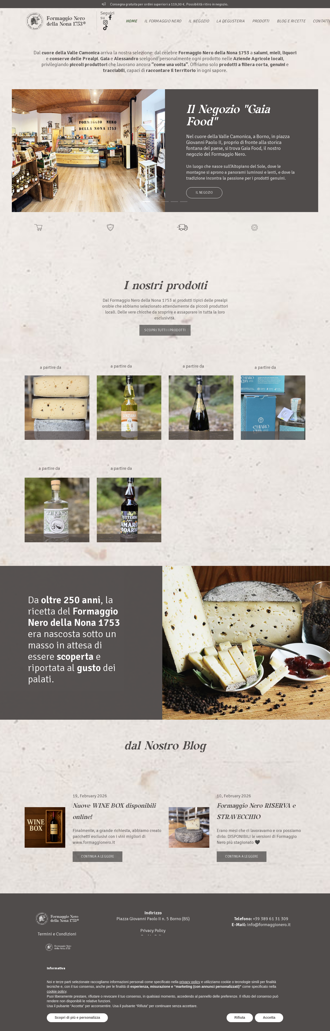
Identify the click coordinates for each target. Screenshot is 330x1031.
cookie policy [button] (56, 991)
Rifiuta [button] (239, 1017)
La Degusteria (230, 21)
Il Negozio (198, 21)
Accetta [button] (269, 1017)
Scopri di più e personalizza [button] (77, 1017)
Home (131, 21)
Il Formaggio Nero (162, 21)
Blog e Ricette (291, 21)
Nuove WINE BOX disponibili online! (114, 810)
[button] (146, 201)
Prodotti (260, 21)
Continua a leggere (97, 857)
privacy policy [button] (190, 982)
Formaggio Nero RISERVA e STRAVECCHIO (254, 815)
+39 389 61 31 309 (270, 930)
